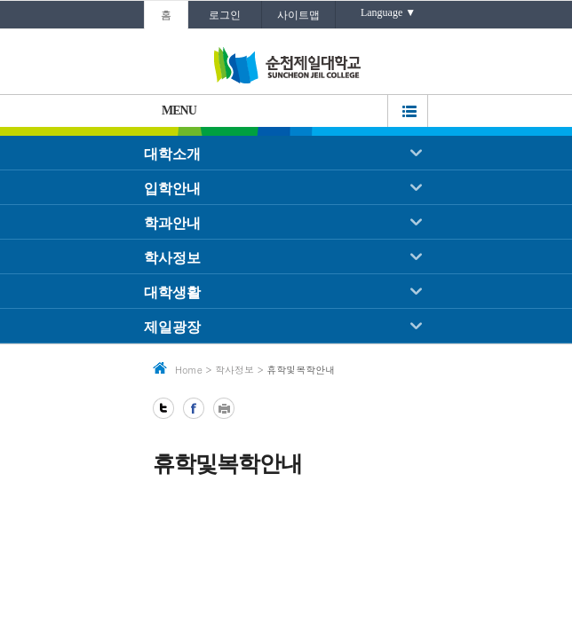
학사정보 (172, 257)
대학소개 (172, 154)
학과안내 (172, 223)
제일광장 (172, 327)
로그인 (225, 15)
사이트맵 (298, 15)
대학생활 (172, 292)
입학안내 (172, 188)
